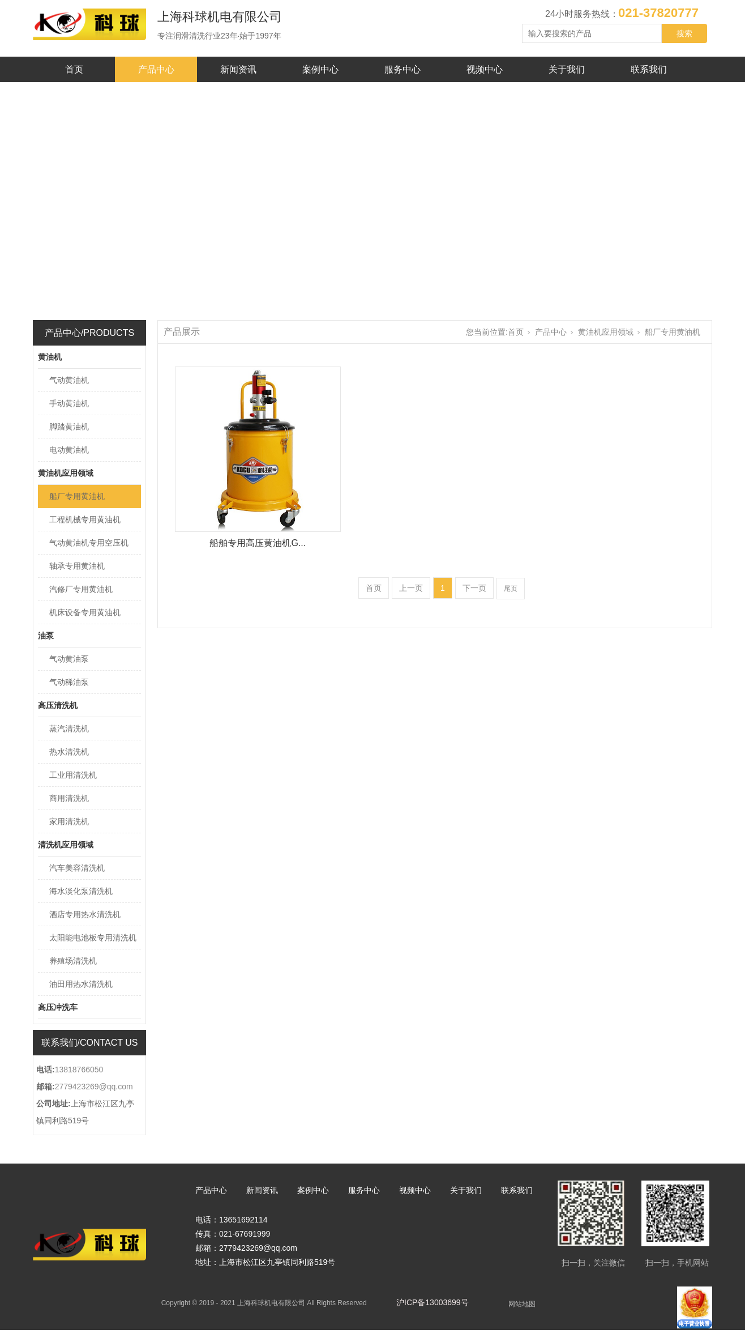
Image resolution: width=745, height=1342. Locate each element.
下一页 (474, 588)
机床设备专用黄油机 (85, 612)
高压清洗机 (58, 705)
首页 (74, 69)
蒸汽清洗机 (69, 728)
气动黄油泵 (69, 658)
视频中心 (484, 69)
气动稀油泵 (69, 682)
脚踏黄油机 (69, 426)
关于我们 (567, 69)
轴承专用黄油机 (77, 565)
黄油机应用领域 (65, 473)
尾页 (510, 589)
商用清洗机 (69, 798)
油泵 (46, 635)
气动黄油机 (69, 380)
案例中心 (320, 69)
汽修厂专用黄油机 (81, 589)
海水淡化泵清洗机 (81, 891)
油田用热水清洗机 (81, 984)
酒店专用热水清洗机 (85, 914)
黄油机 (50, 356)
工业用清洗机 (73, 774)
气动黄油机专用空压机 (89, 542)
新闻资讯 (238, 69)
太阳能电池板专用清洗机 (92, 937)
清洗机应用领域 (65, 844)
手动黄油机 (69, 403)
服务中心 (402, 69)
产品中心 (156, 69)
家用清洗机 (69, 821)
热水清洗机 (69, 751)
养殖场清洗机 (73, 960)
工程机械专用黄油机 (85, 519)
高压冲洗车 (58, 1007)
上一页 (411, 588)
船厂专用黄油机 (77, 496)
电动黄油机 (69, 449)
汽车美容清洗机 (77, 867)
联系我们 (649, 69)
